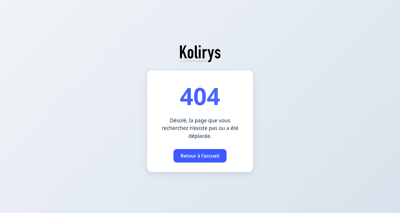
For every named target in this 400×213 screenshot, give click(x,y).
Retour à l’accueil (199, 156)
